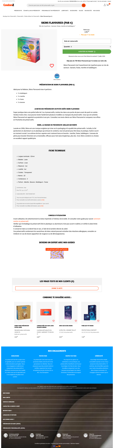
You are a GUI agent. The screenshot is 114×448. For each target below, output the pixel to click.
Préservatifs (18, 10)
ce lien (42, 200)
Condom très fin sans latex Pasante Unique (45, 326)
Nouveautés (88, 10)
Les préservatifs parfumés (56, 249)
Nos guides (96, 10)
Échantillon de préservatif (32, 10)
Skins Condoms (57, 79)
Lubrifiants (64, 10)
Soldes (81, 10)
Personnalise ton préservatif (51, 10)
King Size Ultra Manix (66, 325)
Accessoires (73, 10)
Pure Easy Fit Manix (88, 325)
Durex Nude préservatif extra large (22, 326)
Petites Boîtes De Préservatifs (32, 16)
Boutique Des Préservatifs (9, 16)
